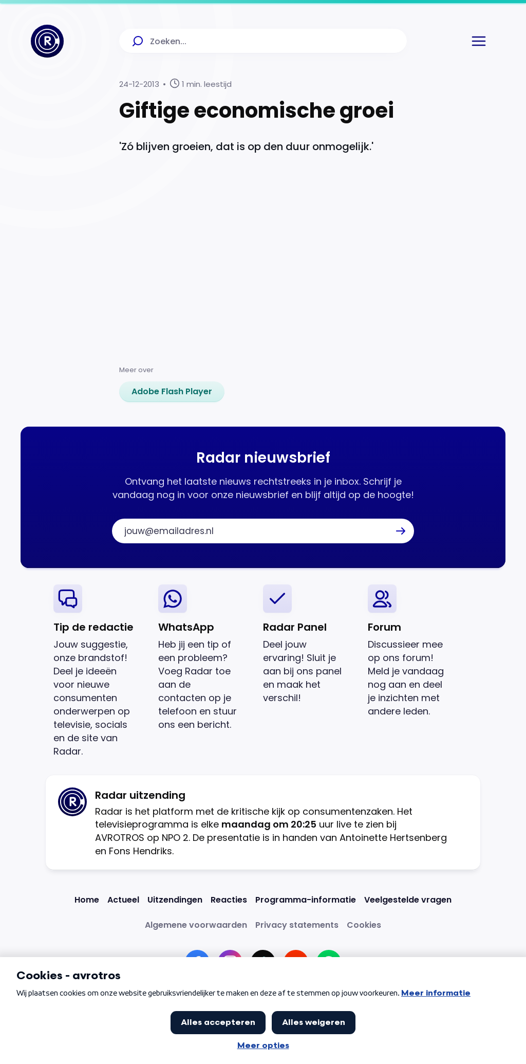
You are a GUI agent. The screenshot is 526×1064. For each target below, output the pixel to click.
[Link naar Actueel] (123, 899)
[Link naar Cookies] (364, 925)
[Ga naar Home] (47, 41)
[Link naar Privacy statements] (297, 925)
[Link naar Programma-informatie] (305, 899)
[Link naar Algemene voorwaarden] (196, 925)
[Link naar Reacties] (229, 899)
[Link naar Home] (86, 899)
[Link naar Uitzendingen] (174, 899)
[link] (171, 391)
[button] (478, 41)
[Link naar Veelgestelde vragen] (408, 899)
